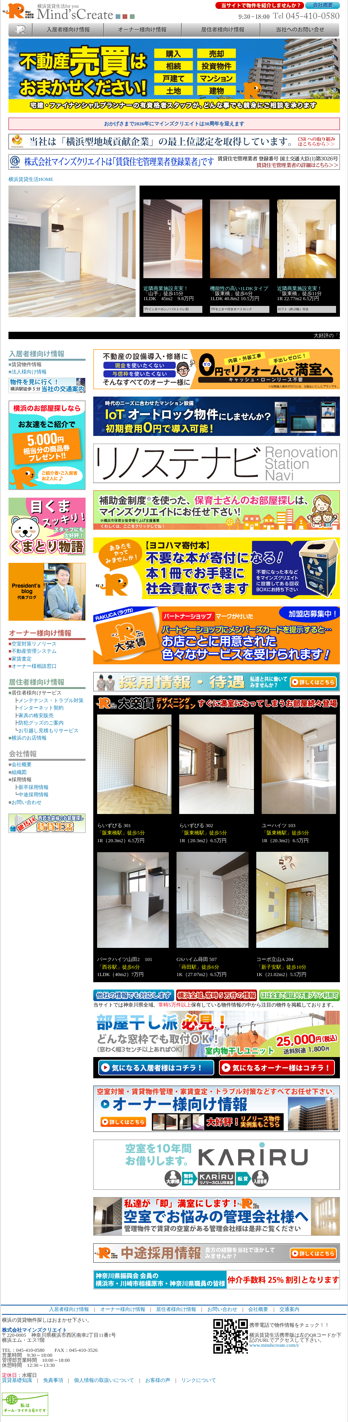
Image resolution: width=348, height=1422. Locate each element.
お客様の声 (157, 1380)
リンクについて (198, 1380)
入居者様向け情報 (69, 1309)
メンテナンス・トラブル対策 (51, 700)
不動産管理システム (32, 651)
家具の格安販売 (36, 715)
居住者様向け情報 (176, 1309)
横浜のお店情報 (27, 738)
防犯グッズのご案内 (41, 723)
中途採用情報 (33, 794)
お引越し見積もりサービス (48, 730)
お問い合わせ (25, 802)
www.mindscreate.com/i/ (274, 1345)
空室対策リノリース (32, 644)
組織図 (17, 772)
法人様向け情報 (27, 372)
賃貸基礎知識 (17, 1380)
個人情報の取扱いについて (104, 1380)
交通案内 (289, 1309)
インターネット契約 (41, 708)
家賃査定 (20, 659)
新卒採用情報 (33, 787)
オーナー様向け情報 (122, 1309)
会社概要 (20, 764)
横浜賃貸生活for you (58, 6)
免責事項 (53, 1380)
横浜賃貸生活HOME (30, 179)
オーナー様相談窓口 (32, 666)
